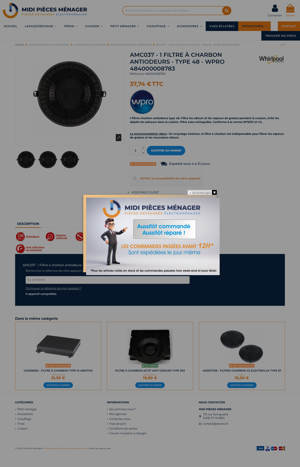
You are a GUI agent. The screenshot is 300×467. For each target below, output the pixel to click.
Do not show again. (202, 193)
